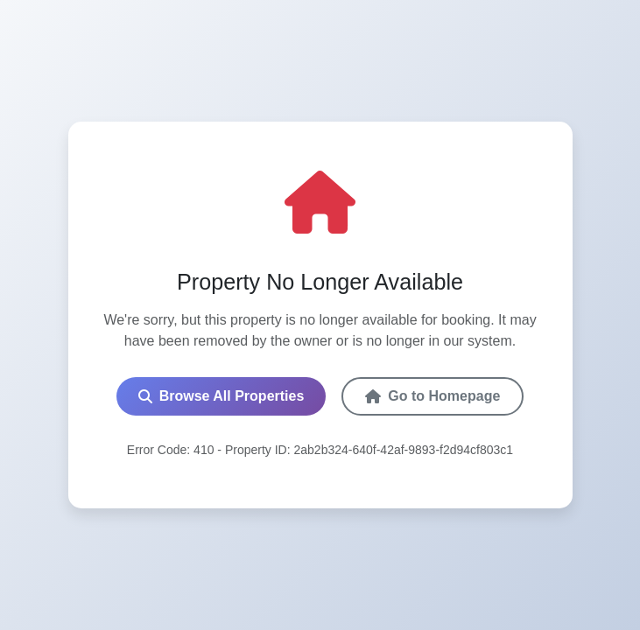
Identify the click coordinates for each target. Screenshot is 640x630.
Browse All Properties (221, 395)
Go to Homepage (432, 395)
